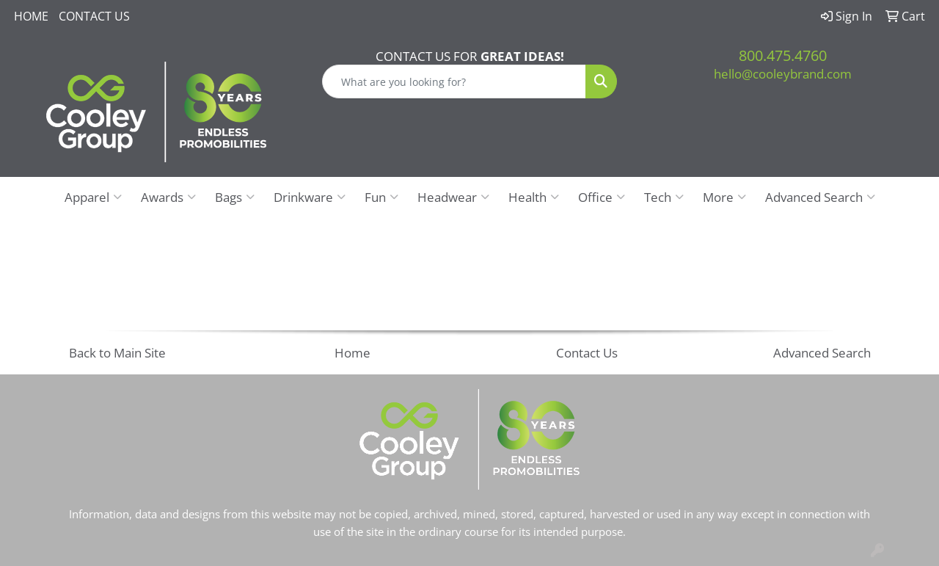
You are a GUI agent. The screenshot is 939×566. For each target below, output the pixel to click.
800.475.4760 (783, 55)
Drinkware (310, 197)
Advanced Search (820, 197)
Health (533, 197)
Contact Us (94, 16)
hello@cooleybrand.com (783, 73)
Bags (235, 197)
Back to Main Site (117, 352)
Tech (664, 197)
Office (601, 197)
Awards (168, 197)
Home (31, 16)
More (724, 197)
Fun (381, 197)
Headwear (453, 197)
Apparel (93, 197)
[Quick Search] (454, 81)
